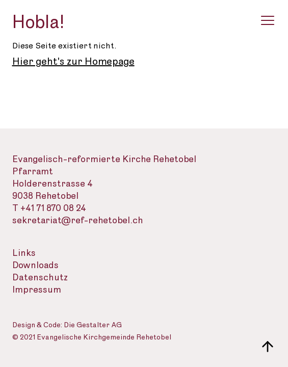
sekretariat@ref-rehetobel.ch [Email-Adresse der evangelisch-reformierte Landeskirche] (77, 220)
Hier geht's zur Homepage (73, 62)
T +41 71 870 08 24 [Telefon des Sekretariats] (49, 208)
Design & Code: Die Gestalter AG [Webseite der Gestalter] (67, 325)
